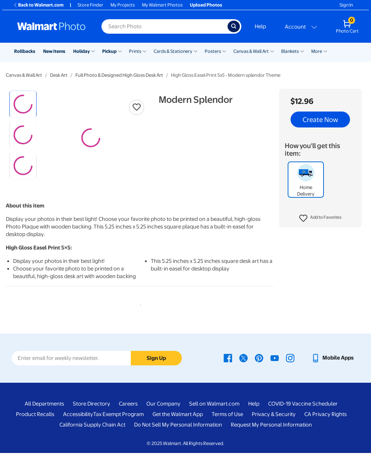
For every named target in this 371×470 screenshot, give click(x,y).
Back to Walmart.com (38, 5)
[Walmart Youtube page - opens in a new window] (274, 375)
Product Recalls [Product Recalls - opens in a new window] (35, 431)
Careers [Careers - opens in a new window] (128, 421)
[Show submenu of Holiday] (93, 50)
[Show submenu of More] (325, 50)
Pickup (109, 51)
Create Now (320, 119)
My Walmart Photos (162, 5)
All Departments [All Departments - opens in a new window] (44, 421)
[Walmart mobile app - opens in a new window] (332, 375)
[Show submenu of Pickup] (120, 50)
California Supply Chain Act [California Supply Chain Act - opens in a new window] (92, 442)
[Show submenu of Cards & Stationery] (195, 50)
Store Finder (90, 5)
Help (260, 26)
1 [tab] (139, 321)
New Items (54, 51)
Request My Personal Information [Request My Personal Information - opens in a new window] (271, 442)
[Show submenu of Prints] (144, 50)
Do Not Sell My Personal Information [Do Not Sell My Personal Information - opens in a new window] (178, 442)
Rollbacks (24, 51)
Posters (213, 51)
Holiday (81, 51)
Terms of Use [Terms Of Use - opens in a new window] (227, 431)
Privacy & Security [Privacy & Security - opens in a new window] (274, 431)
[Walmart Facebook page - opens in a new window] (228, 375)
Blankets (290, 51)
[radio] (23, 104)
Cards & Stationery (173, 51)
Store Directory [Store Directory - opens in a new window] (91, 421)
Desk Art (58, 75)
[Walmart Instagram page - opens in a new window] (290, 375)
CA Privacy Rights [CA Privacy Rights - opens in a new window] (325, 431)
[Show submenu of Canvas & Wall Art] (272, 50)
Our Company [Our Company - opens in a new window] (163, 421)
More (316, 51)
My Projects (123, 5)
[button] (320, 218)
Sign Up (156, 375)
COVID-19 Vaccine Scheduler (303, 421)
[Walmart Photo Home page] (51, 26)
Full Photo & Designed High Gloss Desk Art (119, 75)
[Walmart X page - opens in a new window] (243, 375)
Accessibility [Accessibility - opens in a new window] (78, 431)
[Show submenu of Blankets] (302, 50)
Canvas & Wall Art (251, 51)
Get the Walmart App (178, 431)
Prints (135, 51)
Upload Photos (206, 5)
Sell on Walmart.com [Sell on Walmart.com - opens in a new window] (214, 421)
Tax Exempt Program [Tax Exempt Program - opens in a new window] (118, 431)
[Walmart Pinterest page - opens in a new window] (259, 375)
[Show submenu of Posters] (224, 50)
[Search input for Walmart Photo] (164, 26)
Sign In (346, 5)
